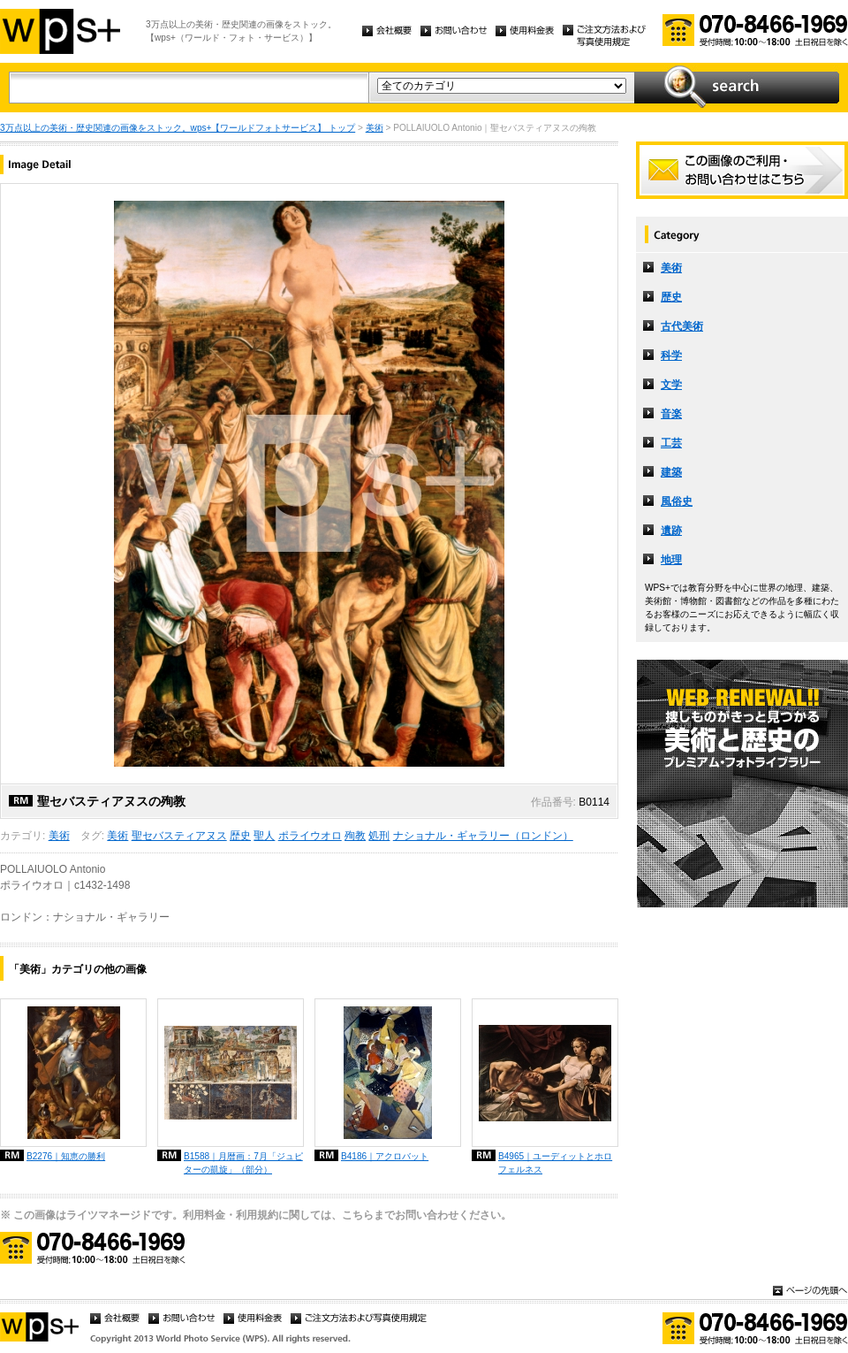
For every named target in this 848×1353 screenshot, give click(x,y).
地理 (671, 560)
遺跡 (671, 530)
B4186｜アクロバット (384, 1156)
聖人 (264, 835)
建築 (671, 472)
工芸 (671, 443)
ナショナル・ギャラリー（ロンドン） (483, 835)
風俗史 (677, 501)
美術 (374, 128)
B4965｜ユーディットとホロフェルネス (555, 1162)
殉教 (355, 835)
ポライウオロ (310, 835)
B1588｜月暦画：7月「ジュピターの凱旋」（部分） (243, 1162)
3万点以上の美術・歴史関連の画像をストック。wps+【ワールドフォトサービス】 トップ (177, 128)
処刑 (379, 835)
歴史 (240, 835)
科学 (671, 355)
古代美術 (682, 326)
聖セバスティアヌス (179, 835)
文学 (671, 384)
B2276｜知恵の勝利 (65, 1156)
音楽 (671, 414)
